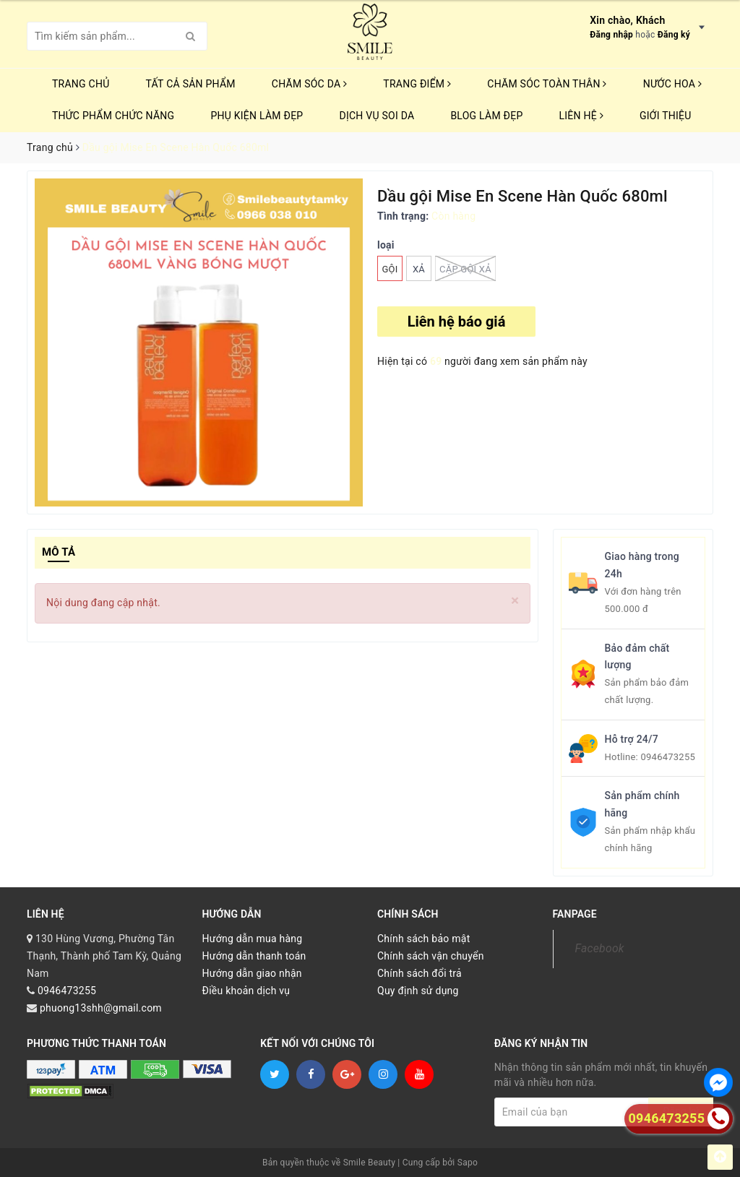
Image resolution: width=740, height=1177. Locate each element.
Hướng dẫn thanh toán (254, 956)
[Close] (515, 600)
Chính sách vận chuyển (430, 956)
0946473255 (667, 756)
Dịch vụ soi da (376, 115)
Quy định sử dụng (418, 990)
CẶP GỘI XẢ (465, 268)
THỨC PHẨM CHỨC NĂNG (113, 115)
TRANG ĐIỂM (417, 84)
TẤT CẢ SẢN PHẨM (191, 84)
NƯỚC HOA (672, 84)
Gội (389, 269)
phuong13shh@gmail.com (101, 1008)
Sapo (467, 1162)
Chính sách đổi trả (419, 973)
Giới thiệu (666, 115)
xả (419, 269)
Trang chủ (81, 84)
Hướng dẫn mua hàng (252, 938)
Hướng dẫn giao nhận (252, 973)
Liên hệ (581, 115)
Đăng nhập (611, 35)
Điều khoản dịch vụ (246, 990)
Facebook (599, 948)
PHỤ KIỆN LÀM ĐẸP (256, 115)
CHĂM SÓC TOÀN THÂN (546, 84)
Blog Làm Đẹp (486, 115)
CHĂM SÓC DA (309, 84)
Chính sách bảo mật (423, 938)
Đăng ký (674, 35)
